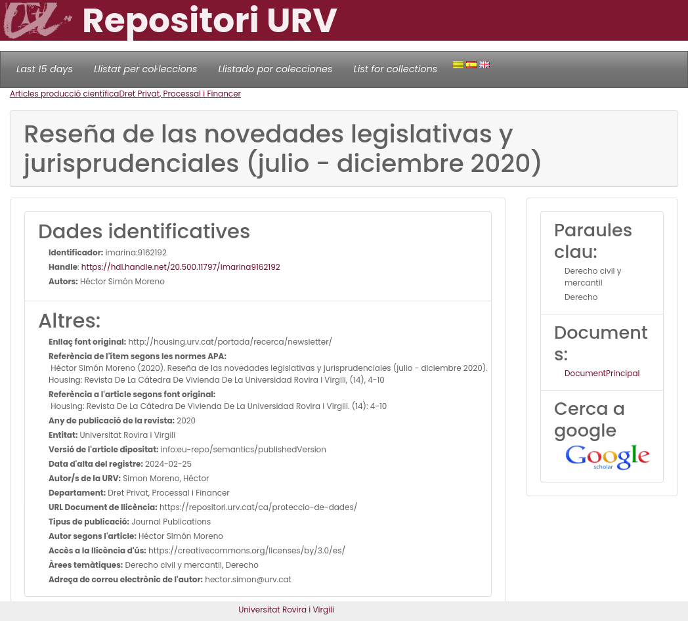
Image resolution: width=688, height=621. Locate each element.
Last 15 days (44, 68)
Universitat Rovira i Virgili (286, 609)
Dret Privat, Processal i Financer (180, 93)
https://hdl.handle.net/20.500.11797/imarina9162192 (180, 266)
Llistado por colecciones (276, 68)
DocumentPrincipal (602, 373)
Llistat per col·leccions (146, 68)
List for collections (395, 68)
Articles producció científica (64, 93)
